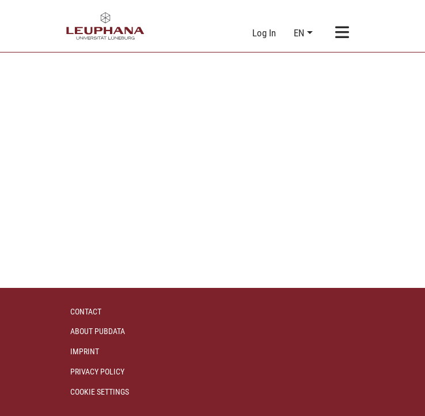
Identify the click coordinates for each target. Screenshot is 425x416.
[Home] (105, 26)
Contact (85, 311)
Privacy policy (97, 371)
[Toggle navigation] (342, 33)
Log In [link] (264, 33)
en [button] (300, 33)
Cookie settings (99, 391)
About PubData (97, 331)
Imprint (84, 351)
